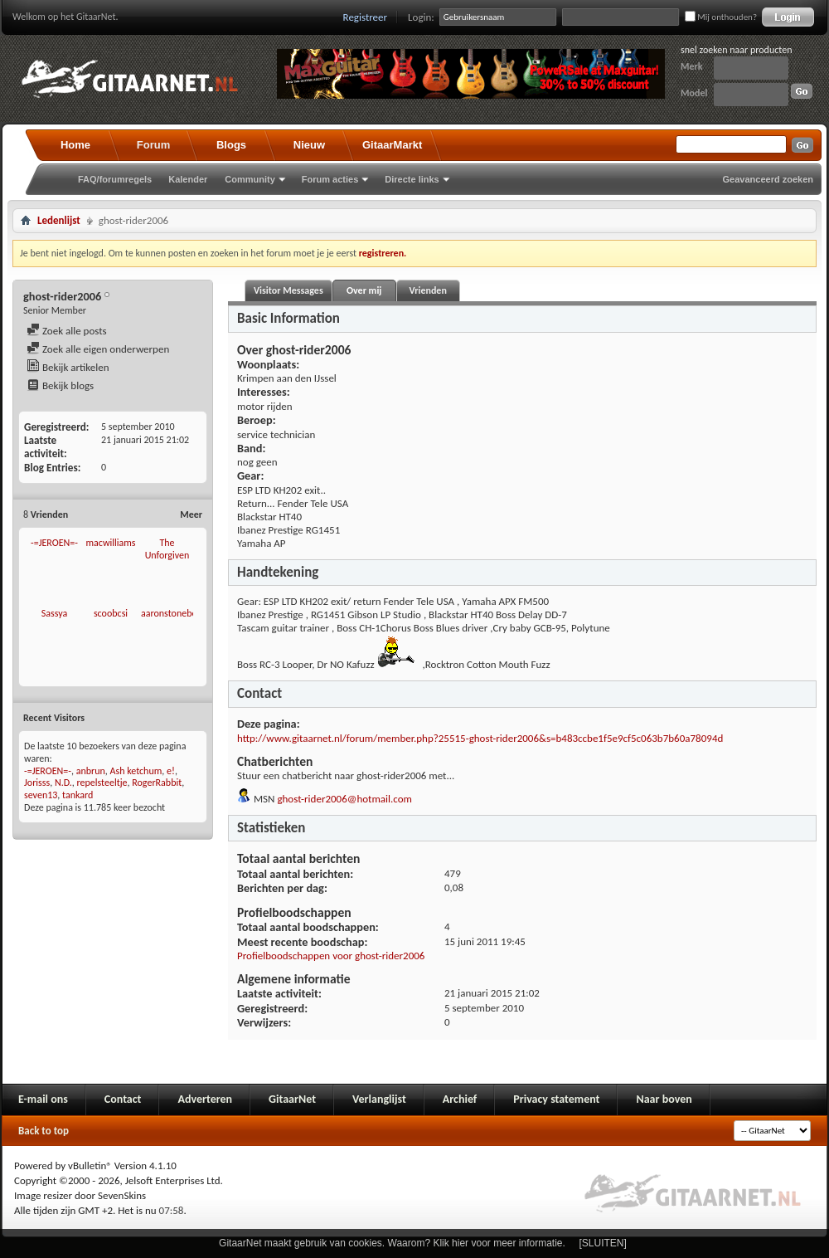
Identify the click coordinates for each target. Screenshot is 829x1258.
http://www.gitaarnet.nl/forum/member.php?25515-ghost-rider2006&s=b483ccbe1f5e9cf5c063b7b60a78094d (480, 738)
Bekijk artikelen (68, 367)
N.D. (63, 782)
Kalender (187, 179)
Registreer (365, 17)
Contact (123, 1099)
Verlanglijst (379, 1099)
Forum (153, 145)
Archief (460, 1099)
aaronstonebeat (173, 613)
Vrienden (427, 290)
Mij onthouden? (721, 17)
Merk (692, 66)
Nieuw (309, 145)
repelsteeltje (102, 782)
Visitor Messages (288, 290)
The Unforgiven (167, 549)
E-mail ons (43, 1099)
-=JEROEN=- (54, 543)
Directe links (412, 179)
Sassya (54, 613)
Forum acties (330, 179)
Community (250, 179)
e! (171, 771)
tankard (77, 795)
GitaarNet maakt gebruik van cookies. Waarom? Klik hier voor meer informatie (390, 1243)
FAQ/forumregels (115, 179)
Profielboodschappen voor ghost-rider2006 (330, 955)
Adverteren (204, 1099)
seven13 (40, 795)
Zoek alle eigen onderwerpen (98, 349)
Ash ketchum (136, 771)
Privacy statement (556, 1099)
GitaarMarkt (392, 145)
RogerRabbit (157, 782)
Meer (191, 514)
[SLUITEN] (603, 1243)
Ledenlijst (58, 220)
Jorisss (37, 782)
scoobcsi (111, 613)
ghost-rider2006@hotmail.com (344, 798)
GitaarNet (292, 1099)
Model (694, 93)
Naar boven (663, 1099)
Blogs (231, 145)
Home (75, 145)
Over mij (364, 290)
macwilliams (110, 543)
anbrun (90, 771)
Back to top (43, 1130)
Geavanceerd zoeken (768, 179)
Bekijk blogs (60, 385)
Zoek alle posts (67, 330)
